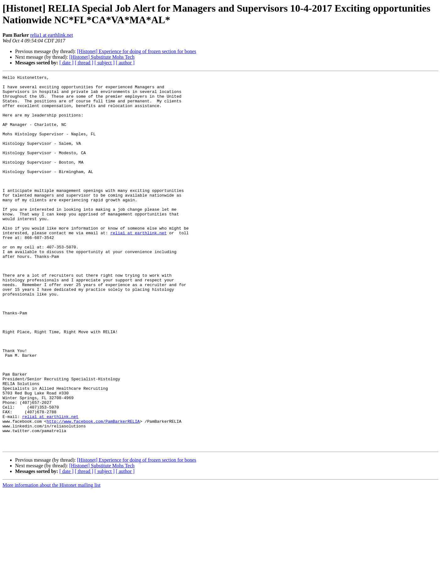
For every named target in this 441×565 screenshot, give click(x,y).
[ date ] (66, 62)
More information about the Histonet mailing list (52, 559)
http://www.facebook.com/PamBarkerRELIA (92, 491)
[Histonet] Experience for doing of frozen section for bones (136, 51)
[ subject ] (105, 62)
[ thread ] (84, 62)
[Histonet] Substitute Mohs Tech (101, 57)
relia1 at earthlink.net (51, 35)
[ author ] (125, 62)
